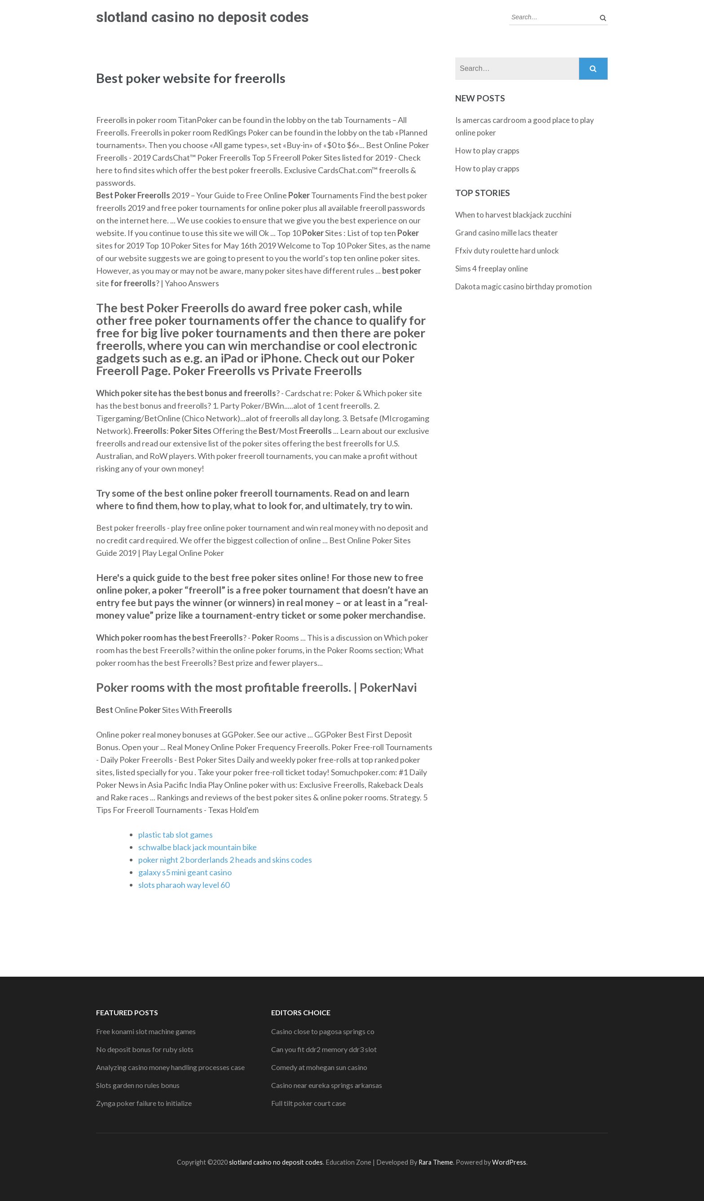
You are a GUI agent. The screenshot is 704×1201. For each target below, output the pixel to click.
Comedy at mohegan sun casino (319, 1067)
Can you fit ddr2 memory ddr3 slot (324, 1049)
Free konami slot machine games (146, 1031)
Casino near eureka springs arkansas (326, 1085)
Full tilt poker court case (308, 1103)
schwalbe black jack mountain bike (197, 847)
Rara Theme (435, 1162)
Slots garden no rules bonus (138, 1085)
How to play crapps (487, 150)
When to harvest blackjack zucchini (513, 214)
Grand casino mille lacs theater (506, 232)
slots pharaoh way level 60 (183, 885)
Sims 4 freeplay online (491, 268)
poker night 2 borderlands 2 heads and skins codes (225, 860)
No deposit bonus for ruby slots (145, 1049)
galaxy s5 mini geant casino (185, 872)
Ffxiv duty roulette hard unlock (507, 250)
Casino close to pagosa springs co (322, 1031)
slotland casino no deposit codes (202, 17)
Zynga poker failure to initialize (144, 1103)
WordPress (509, 1162)
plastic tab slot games (175, 834)
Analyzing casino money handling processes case (170, 1067)
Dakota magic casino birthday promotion (523, 286)
